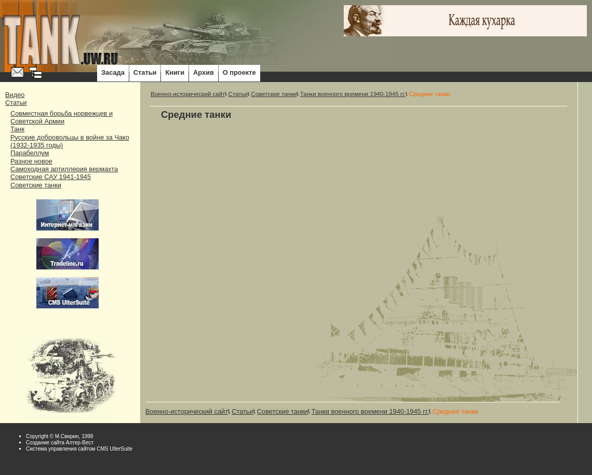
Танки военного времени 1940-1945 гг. (353, 94)
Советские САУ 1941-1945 (50, 177)
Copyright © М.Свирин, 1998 (59, 436)
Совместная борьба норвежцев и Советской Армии (61, 117)
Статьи (145, 72)
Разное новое (31, 161)
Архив (203, 72)
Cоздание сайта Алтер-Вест (59, 442)
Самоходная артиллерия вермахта (64, 169)
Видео (14, 95)
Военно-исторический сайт (188, 94)
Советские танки (35, 185)
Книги (174, 72)
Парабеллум (29, 153)
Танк (17, 129)
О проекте (239, 72)
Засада (113, 72)
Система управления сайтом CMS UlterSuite (79, 449)
